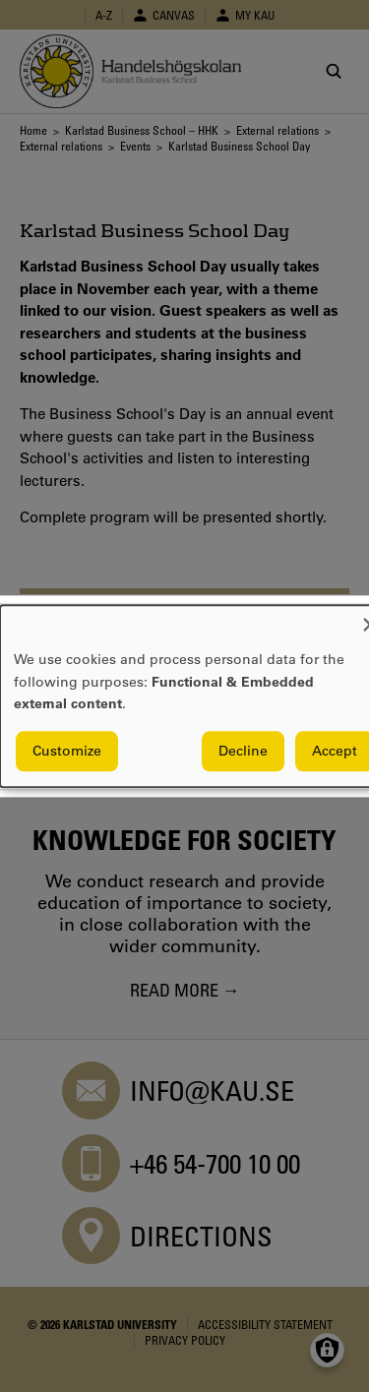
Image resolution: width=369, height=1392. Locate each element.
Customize (66, 750)
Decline (243, 750)
